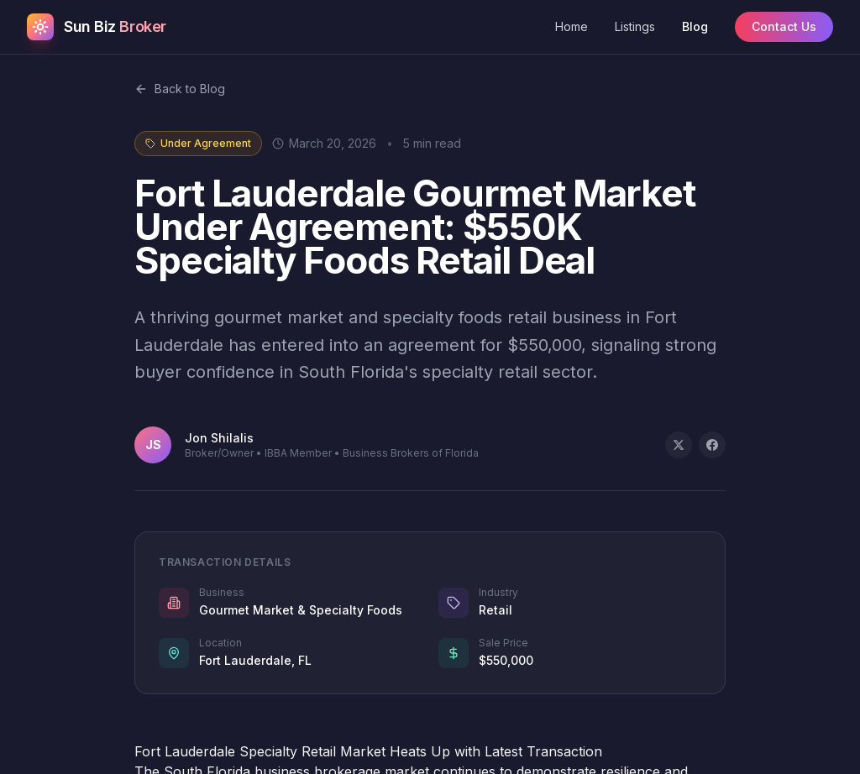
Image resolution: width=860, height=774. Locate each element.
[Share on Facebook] (712, 444)
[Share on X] (678, 444)
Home (571, 26)
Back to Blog (179, 88)
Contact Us (784, 26)
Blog (695, 26)
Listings (635, 26)
